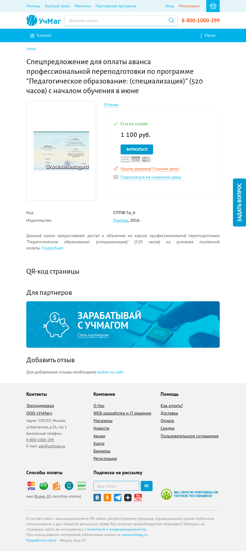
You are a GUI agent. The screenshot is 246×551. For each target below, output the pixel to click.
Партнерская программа (116, 5)
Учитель (120, 220)
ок (146, 485)
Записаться (136, 149)
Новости (101, 428)
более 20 (42, 496)
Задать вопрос (239, 202)
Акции (99, 435)
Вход (170, 5)
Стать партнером (93, 335)
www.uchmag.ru (134, 534)
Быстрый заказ (57, 5)
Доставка (169, 413)
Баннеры (101, 451)
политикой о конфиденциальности (116, 529)
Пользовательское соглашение (190, 435)
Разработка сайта (41, 540)
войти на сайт (110, 372)
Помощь (33, 5)
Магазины (82, 5)
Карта (98, 443)
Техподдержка (40, 405)
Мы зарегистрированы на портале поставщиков (189, 494)
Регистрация (189, 5)
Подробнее (52, 248)
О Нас (98, 405)
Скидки (168, 428)
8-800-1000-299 (201, 20)
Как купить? (172, 405)
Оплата (167, 420)
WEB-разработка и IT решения (122, 413)
